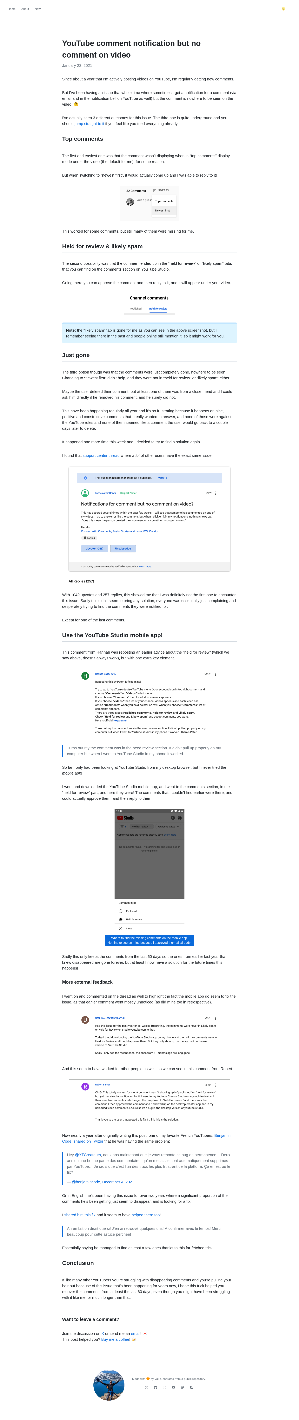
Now (38, 8)
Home (12, 8)
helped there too (146, 1215)
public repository (194, 1378)
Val (157, 1378)
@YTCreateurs (88, 1155)
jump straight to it (89, 124)
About (25, 8)
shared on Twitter (88, 1141)
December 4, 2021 (118, 1182)
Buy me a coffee (115, 1339)
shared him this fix (80, 1215)
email (135, 1333)
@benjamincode (86, 1182)
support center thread (101, 455)
